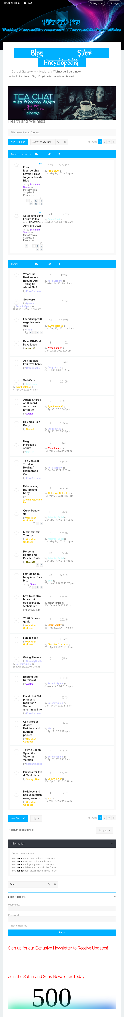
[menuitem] (28, 2)
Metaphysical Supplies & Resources (30, 192)
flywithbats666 (55, 325)
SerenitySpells (24, 306)
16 (41, 203)
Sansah (30, 429)
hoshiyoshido (33, 610)
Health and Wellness (26, 121)
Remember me (19, 925)
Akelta (29, 413)
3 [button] (109, 141)
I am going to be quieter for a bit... (32, 577)
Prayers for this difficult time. (33, 773)
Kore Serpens (33, 291)
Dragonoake (33, 368)
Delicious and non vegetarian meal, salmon (32, 795)
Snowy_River (33, 779)
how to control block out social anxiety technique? (32, 601)
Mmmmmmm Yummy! (32, 533)
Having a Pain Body (31, 423)
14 (31, 203)
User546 (30, 562)
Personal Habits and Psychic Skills (32, 555)
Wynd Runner (55, 348)
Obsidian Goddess (29, 519)
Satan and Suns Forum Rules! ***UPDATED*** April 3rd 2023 (33, 220)
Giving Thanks (32, 657)
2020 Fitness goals (31, 619)
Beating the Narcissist (30, 678)
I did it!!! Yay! (31, 637)
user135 (30, 348)
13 (41, 201)
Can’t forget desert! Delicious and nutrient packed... (31, 728)
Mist (50, 798)
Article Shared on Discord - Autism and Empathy (32, 404)
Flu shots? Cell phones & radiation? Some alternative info (32, 702)
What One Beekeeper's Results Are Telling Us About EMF (31, 280)
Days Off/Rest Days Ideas (32, 343)
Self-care (29, 299)
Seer (50, 580)
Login (11, 897)
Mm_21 (30, 452)
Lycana (30, 303)
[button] (113, 142)
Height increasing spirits (29, 445)
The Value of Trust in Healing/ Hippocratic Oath (31, 467)
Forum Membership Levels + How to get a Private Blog (32, 174)
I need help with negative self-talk (33, 322)
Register (22, 897)
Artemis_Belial (56, 517)
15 (36, 203)
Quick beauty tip (31, 512)
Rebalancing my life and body (31, 490)
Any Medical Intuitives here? (32, 362)
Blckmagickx (55, 625)
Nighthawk (53, 171)
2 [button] (104, 141)
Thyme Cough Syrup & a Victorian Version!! (32, 755)
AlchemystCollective (59, 493)
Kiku (50, 728)
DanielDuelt (54, 219)
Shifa (29, 329)
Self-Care (29, 380)
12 (36, 201)
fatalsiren (31, 384)
